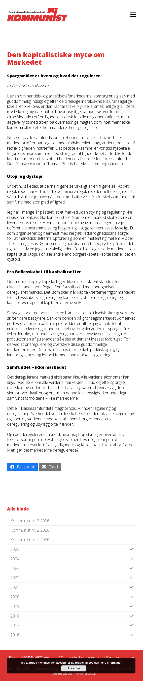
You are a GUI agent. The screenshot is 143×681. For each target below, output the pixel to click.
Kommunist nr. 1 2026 (29, 539)
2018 (71, 616)
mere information (111, 662)
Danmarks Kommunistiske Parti (87, 657)
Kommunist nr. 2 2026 (29, 530)
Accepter (73, 668)
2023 (71, 568)
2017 (71, 625)
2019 (71, 606)
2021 (71, 587)
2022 (71, 578)
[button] (133, 14)
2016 (71, 635)
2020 (71, 597)
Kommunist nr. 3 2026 (29, 521)
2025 (71, 549)
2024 (71, 559)
